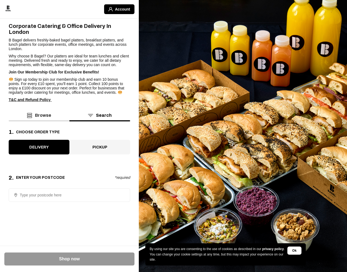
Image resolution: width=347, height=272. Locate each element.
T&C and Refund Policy (30, 100)
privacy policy (273, 249)
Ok (294, 250)
